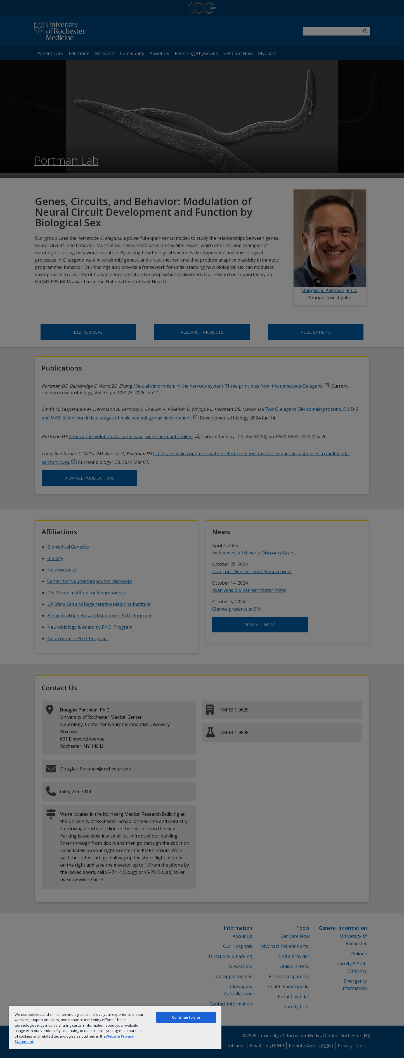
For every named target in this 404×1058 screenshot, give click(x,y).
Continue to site (186, 1017)
